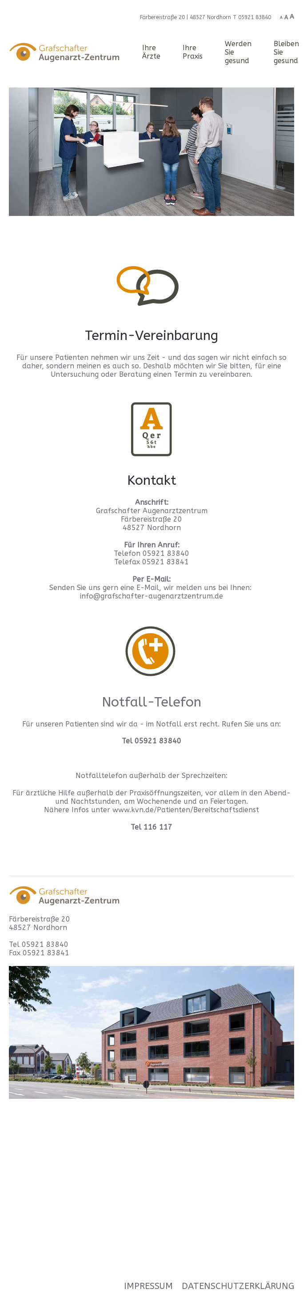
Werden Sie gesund (238, 52)
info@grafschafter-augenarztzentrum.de (151, 596)
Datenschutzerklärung (238, 1286)
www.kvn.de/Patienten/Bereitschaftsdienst (185, 810)
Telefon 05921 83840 (151, 553)
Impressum (148, 1286)
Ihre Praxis (193, 52)
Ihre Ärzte (151, 52)
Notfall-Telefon (151, 702)
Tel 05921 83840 (38, 944)
